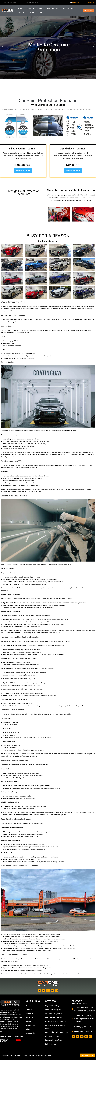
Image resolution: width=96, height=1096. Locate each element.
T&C (40, 13)
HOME (20, 9)
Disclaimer (50, 1057)
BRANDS (21, 13)
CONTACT (31, 13)
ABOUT (40, 9)
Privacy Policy (41, 1057)
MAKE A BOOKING (23, 171)
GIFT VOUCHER (52, 9)
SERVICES (30, 9)
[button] (88, 11)
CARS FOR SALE (68, 9)
